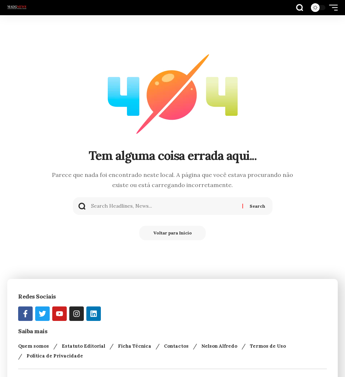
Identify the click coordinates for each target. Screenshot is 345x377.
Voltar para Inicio (172, 233)
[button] (299, 7)
